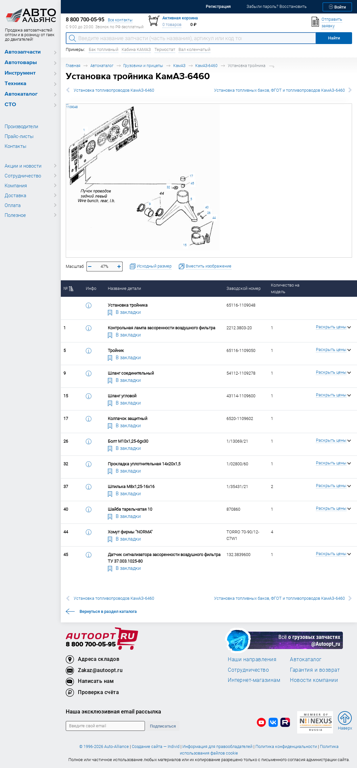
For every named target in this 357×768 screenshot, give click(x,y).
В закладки (124, 312)
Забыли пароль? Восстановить (277, 6)
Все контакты (120, 19)
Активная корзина (180, 18)
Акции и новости (23, 165)
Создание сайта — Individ (155, 746)
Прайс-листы (19, 136)
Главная (73, 65)
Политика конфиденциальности (286, 746)
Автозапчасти (23, 52)
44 (214, 218)
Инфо (91, 288)
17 (191, 176)
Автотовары (21, 62)
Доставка (15, 195)
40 (206, 207)
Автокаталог (21, 94)
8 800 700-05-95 (91, 644)
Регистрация (218, 6)
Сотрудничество (23, 175)
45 (192, 183)
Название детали (124, 288)
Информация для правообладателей (217, 746)
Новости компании (314, 680)
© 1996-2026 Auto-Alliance (104, 746)
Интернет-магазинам (254, 680)
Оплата (13, 205)
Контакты (15, 146)
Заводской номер (243, 288)
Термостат (165, 49)
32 (168, 187)
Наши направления (252, 659)
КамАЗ (179, 65)
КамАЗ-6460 (206, 65)
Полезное (15, 215)
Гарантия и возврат (315, 669)
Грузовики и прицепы (143, 65)
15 (184, 245)
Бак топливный (103, 49)
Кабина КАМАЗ (136, 49)
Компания (16, 185)
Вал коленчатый (194, 49)
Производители (21, 126)
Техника (15, 83)
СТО (10, 104)
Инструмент (20, 73)
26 (208, 213)
